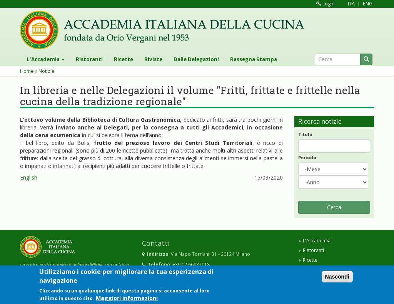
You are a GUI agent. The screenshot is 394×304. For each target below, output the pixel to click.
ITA (351, 3)
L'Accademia (46, 59)
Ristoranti (89, 59)
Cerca (334, 207)
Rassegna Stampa (253, 59)
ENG (367, 3)
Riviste (153, 59)
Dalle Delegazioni (196, 59)
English (28, 177)
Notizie (46, 71)
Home (27, 71)
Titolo (305, 134)
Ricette (123, 59)
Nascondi (337, 280)
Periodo (307, 157)
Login (325, 3)
